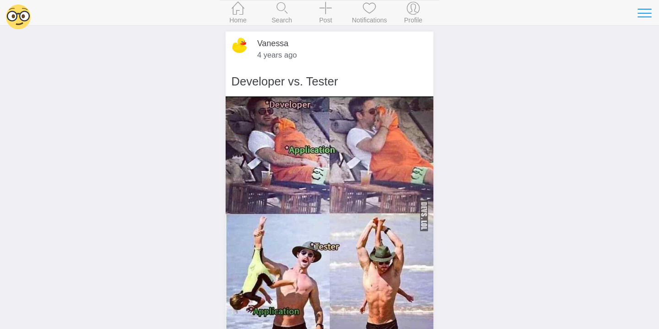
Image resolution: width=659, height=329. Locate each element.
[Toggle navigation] (644, 13)
